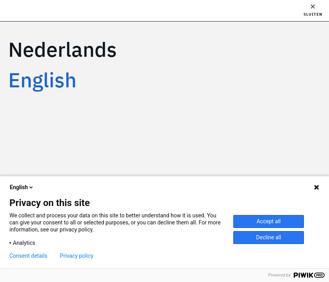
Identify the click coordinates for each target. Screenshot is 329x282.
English (42, 80)
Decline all (268, 237)
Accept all (268, 221)
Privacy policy (76, 256)
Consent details (28, 256)
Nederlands (62, 49)
